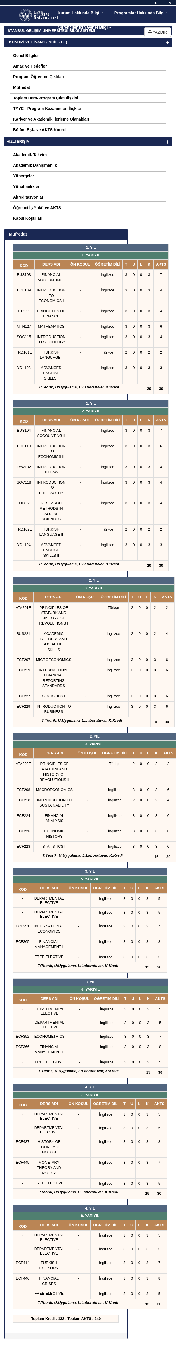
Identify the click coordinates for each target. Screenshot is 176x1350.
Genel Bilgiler (26, 55)
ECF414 (22, 1263)
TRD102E (24, 529)
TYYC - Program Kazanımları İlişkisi (47, 108)
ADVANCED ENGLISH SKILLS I (51, 373)
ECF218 (23, 800)
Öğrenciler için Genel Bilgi (84, 27)
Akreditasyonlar (28, 197)
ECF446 (22, 1278)
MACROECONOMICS (54, 790)
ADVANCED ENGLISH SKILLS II (51, 550)
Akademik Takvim (30, 154)
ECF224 (23, 815)
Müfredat (21, 87)
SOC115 (24, 337)
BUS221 (23, 633)
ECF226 (23, 831)
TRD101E (24, 352)
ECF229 (23, 706)
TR (155, 3)
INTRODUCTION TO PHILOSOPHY (51, 487)
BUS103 (24, 274)
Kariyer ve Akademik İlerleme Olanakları (51, 119)
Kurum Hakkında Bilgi (80, 13)
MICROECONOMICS (54, 660)
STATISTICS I (53, 696)
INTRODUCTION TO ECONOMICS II (51, 451)
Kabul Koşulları (28, 218)
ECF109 (24, 290)
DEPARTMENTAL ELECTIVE (49, 900)
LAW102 (24, 467)
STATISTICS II (54, 846)
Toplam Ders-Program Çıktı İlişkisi (45, 98)
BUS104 (24, 430)
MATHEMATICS (51, 326)
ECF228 (23, 846)
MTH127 (24, 326)
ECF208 (23, 790)
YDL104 (24, 545)
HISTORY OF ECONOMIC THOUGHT (49, 1146)
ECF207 (23, 660)
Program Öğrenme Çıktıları (38, 76)
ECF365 (22, 941)
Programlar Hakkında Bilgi (141, 13)
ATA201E (23, 607)
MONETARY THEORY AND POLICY (49, 1167)
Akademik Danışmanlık (35, 165)
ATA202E (23, 764)
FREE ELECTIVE (49, 957)
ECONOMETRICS (49, 1036)
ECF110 (24, 446)
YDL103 (24, 368)
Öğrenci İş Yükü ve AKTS (37, 207)
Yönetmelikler (26, 186)
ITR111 (24, 311)
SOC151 (24, 503)
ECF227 (23, 696)
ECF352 (22, 1036)
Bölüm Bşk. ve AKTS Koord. (40, 129)
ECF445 (22, 1162)
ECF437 (22, 1141)
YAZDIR (157, 32)
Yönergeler (23, 176)
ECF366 (22, 1047)
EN (168, 3)
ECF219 (23, 670)
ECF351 (22, 926)
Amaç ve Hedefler (30, 66)
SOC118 (24, 482)
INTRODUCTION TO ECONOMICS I (51, 295)
